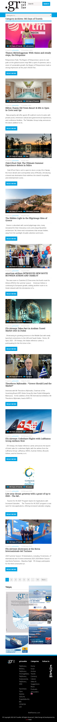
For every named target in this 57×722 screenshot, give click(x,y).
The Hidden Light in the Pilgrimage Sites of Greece (26, 219)
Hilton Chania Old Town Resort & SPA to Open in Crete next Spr (27, 109)
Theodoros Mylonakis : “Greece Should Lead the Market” (28, 384)
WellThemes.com (34, 713)
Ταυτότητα (22, 689)
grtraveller (15, 50)
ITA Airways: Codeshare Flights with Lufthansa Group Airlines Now (28, 439)
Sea (27, 156)
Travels (28, 266)
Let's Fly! (29, 432)
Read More (11, 73)
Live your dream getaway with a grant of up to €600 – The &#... (27, 494)
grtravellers (35, 692)
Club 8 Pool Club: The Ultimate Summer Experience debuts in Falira (24, 164)
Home (33, 666)
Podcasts (34, 689)
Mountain (29, 487)
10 (37, 580)
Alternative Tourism (32, 211)
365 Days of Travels (15, 46)
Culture (33, 679)
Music (33, 687)
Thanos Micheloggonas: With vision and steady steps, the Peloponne (28, 54)
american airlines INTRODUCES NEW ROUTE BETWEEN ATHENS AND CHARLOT (26, 274)
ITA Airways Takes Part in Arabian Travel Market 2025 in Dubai (25, 329)
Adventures (30, 46)
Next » (44, 580)
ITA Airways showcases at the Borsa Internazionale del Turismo (22, 550)
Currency (29, 377)
